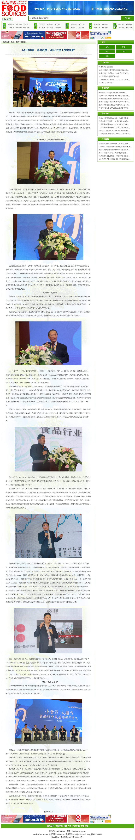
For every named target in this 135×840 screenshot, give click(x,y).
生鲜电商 (105, 27)
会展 (107, 47)
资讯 (123, 51)
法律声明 (59, 826)
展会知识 (129, 27)
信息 (107, 56)
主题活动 (121, 27)
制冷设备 (97, 24)
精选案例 (50, 27)
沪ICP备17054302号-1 (76, 837)
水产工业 (81, 24)
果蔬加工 (74, 27)
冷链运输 (97, 27)
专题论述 (19, 27)
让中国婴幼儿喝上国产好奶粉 (109, 76)
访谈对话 (26, 24)
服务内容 (67, 826)
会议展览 (121, 24)
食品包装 (58, 27)
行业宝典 (26, 27)
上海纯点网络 (63, 837)
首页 (12, 42)
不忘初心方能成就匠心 (106, 82)
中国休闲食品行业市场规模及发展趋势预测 (113, 108)
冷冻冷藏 (81, 27)
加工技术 (58, 24)
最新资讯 (11, 24)
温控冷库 (105, 24)
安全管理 (42, 27)
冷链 (123, 47)
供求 (107, 51)
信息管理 (50, 24)
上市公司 (42, 24)
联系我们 (50, 826)
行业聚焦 (11, 27)
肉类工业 (74, 24)
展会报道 (129, 24)
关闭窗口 (48, 812)
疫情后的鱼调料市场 (106, 67)
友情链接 (84, 826)
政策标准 (19, 24)
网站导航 (76, 826)
